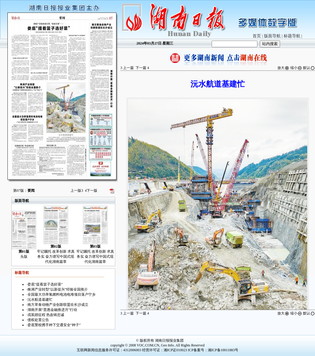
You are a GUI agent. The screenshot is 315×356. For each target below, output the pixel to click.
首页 (257, 36)
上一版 (76, 190)
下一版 (91, 190)
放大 (283, 68)
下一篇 (142, 68)
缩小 (296, 68)
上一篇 (127, 68)
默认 (309, 68)
